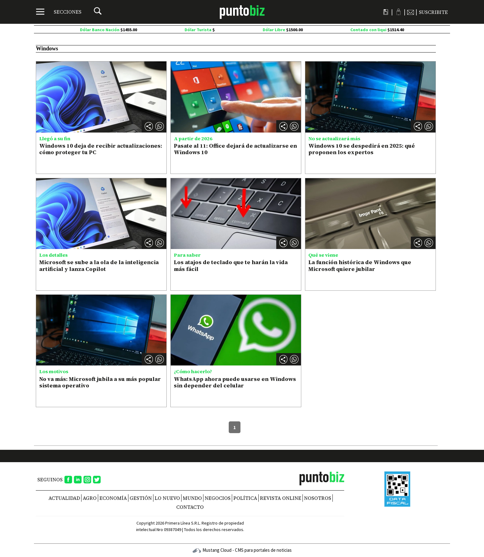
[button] (160, 126)
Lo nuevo (167, 498)
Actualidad (64, 498)
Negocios (218, 498)
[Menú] (58, 11)
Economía (113, 498)
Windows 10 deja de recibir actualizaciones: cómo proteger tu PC (100, 149)
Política (245, 498)
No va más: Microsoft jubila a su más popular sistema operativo (100, 382)
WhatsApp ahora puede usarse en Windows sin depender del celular (235, 382)
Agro (90, 498)
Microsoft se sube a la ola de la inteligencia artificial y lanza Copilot (99, 265)
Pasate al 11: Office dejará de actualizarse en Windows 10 (235, 149)
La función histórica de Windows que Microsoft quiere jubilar (359, 265)
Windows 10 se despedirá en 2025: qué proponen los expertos (361, 149)
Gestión (141, 498)
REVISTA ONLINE (280, 498)
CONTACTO (190, 507)
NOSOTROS (317, 498)
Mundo (192, 498)
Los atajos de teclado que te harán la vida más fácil (231, 265)
